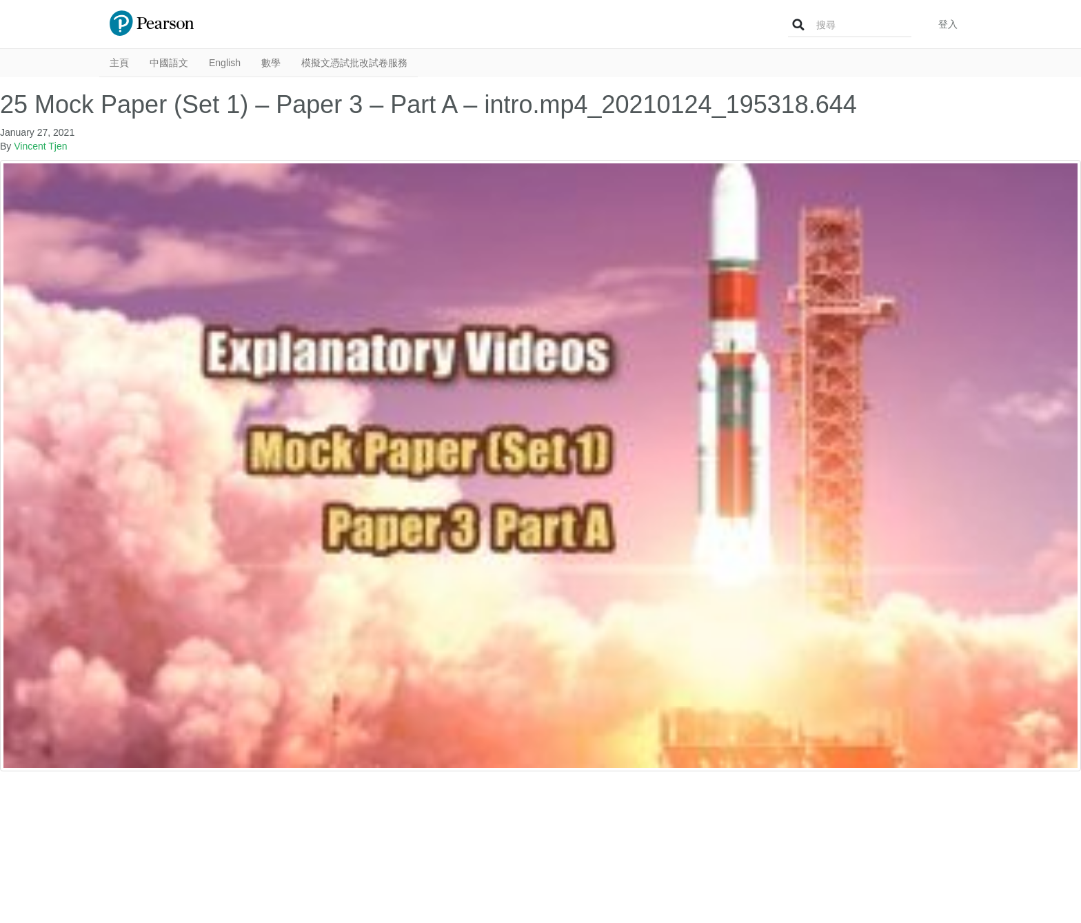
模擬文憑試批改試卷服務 (354, 62)
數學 (271, 62)
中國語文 (169, 62)
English (225, 62)
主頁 (119, 62)
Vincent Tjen (40, 146)
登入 (948, 24)
